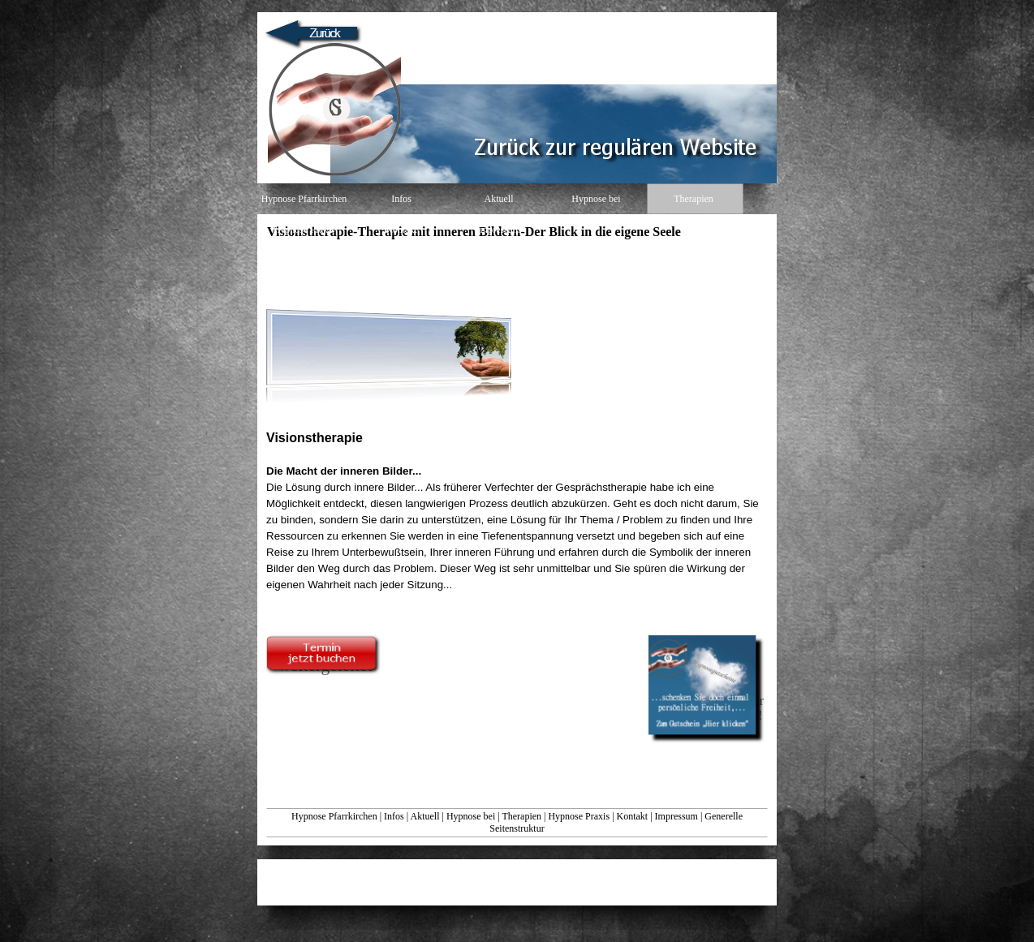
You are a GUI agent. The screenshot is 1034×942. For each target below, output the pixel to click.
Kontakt (632, 816)
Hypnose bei (470, 816)
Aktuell (424, 816)
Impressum (676, 816)
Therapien (521, 816)
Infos (394, 816)
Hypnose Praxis (579, 816)
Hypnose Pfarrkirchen (334, 816)
